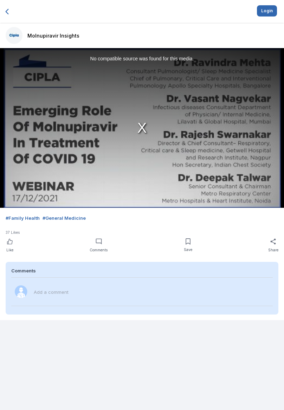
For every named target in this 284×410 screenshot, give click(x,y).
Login (267, 10)
